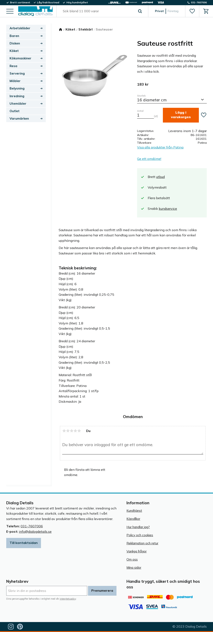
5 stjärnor (79, 431)
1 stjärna (64, 431)
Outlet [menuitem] (15, 111)
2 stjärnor (68, 431)
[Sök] (140, 11)
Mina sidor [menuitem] (133, 567)
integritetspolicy (68, 598)
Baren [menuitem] (14, 36)
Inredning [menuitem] (17, 96)
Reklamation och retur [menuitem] (142, 543)
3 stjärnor (71, 431)
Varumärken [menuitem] (19, 118)
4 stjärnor (75, 431)
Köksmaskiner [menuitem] (20, 58)
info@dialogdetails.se (35, 531)
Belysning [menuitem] (17, 88)
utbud (160, 177)
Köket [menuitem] (14, 51)
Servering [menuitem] (17, 73)
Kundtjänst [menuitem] (134, 511)
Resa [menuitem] (13, 66)
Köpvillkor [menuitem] (133, 519)
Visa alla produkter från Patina (160, 147)
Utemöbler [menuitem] (18, 104)
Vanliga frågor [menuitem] (136, 551)
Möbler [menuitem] (15, 81)
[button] (10, 11)
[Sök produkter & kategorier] (97, 11)
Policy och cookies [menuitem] (139, 535)
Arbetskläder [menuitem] (20, 28)
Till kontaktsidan (24, 543)
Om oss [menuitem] (132, 559)
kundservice (168, 208)
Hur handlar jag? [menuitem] (138, 527)
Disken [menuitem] (15, 43)
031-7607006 (32, 526)
